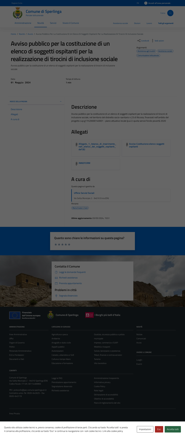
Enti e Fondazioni (16, 354)
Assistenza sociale (120, 23)
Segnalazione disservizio (62, 386)
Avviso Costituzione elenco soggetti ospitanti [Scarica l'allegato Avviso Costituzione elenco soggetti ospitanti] (146, 145)
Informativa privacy (102, 382)
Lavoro (149, 23)
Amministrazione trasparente (106, 378)
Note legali (98, 390)
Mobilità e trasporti (102, 346)
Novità (40, 23)
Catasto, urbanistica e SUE (63, 354)
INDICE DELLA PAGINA (36, 101)
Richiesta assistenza (60, 390)
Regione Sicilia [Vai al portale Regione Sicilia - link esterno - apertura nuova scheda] (17, 3)
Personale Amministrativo (20, 350)
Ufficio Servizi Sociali (84, 193)
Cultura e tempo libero (61, 359)
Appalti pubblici (58, 346)
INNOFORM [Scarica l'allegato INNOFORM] (84, 163)
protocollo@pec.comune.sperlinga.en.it (30, 389)
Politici (12, 346)
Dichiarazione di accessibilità (106, 394)
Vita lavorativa (100, 363)
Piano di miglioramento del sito (107, 402)
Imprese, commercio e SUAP (106, 342)
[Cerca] (170, 13)
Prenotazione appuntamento (64, 382)
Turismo (97, 359)
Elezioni (137, 23)
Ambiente (56, 338)
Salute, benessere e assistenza (107, 350)
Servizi (53, 23)
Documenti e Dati (16, 359)
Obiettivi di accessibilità (104, 398)
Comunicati (141, 338)
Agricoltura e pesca (60, 334)
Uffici (11, 338)
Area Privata (14, 413)
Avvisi (138, 342)
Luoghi (139, 359)
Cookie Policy (99, 386)
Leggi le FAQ (57, 378)
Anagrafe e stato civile (61, 342)
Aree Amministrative (18, 334)
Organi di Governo (17, 342)
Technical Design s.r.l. (27, 429)
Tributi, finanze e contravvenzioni (108, 354)
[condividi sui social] (143, 41)
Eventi (139, 363)
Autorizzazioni (57, 350)
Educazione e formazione (62, 363)
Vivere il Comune (71, 23)
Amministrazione (23, 23)
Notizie (139, 334)
